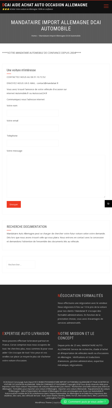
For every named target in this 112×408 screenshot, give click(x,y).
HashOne (58, 402)
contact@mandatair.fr (47, 83)
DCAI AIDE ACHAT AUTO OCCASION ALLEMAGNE (45, 4)
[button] (85, 401)
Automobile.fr (22, 93)
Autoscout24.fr (39, 93)
